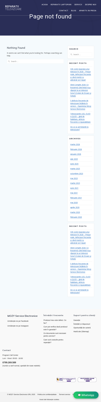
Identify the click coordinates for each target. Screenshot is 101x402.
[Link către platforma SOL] (87, 379)
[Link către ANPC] (66, 379)
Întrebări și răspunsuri (81, 324)
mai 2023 (74, 178)
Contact (63, 10)
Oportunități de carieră (82, 328)
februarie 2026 (76, 149)
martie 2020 (75, 212)
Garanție (76, 320)
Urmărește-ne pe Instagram (17, 326)
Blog (73, 10)
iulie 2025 (74, 159)
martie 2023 (75, 183)
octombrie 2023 (76, 173)
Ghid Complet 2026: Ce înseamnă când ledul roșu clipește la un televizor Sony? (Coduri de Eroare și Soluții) (80, 90)
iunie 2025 (74, 164)
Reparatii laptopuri (61, 4)
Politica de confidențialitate (46, 394)
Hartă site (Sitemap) (81, 331)
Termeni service (64, 394)
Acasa (45, 4)
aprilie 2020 (74, 207)
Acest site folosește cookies (49, 399)
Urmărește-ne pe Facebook (17, 321)
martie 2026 (75, 144)
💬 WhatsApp (86, 395)
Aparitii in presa (87, 10)
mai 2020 (74, 202)
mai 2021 (74, 193)
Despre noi (90, 4)
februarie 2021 (76, 198)
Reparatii (13, 8)
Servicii (78, 4)
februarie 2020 (76, 217)
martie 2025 (75, 168)
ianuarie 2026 (75, 154)
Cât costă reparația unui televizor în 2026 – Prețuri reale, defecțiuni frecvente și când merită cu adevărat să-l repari (80, 74)
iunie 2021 (74, 188)
